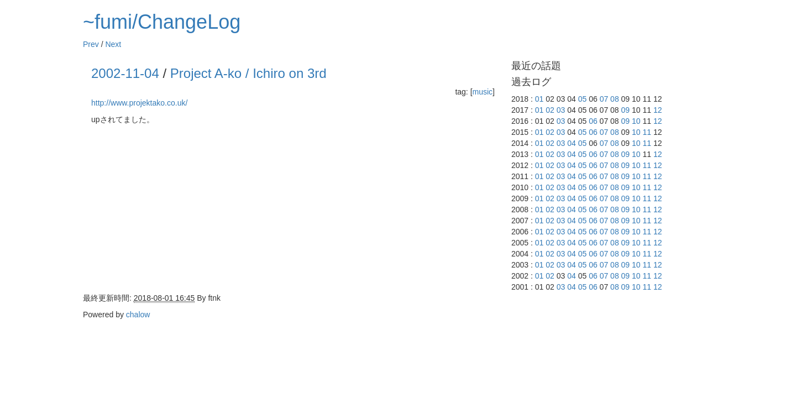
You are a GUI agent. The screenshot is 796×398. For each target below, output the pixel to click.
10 (636, 121)
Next (113, 44)
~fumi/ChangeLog (161, 22)
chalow (138, 314)
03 (561, 110)
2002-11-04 (125, 73)
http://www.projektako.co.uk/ (139, 102)
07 (604, 99)
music (483, 91)
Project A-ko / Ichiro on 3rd (248, 73)
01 (539, 99)
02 (550, 110)
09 (625, 110)
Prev (91, 44)
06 (593, 121)
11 (647, 132)
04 (571, 143)
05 (582, 99)
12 (657, 110)
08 (614, 99)
